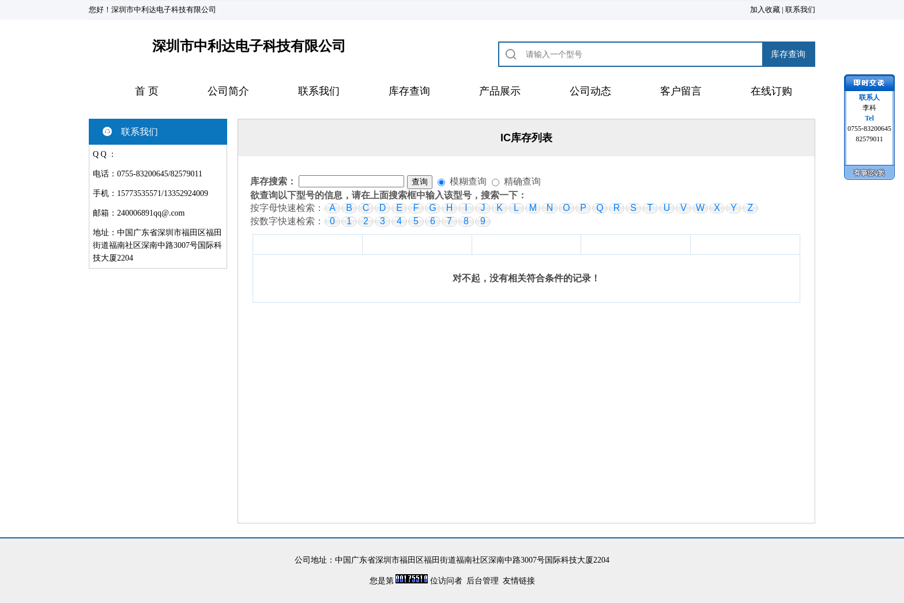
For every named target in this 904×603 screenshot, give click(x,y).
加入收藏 (765, 9)
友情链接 (519, 580)
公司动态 (590, 91)
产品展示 (500, 91)
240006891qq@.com (151, 213)
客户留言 (681, 91)
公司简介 (228, 91)
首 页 (147, 91)
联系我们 (800, 9)
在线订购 (771, 91)
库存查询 (409, 91)
